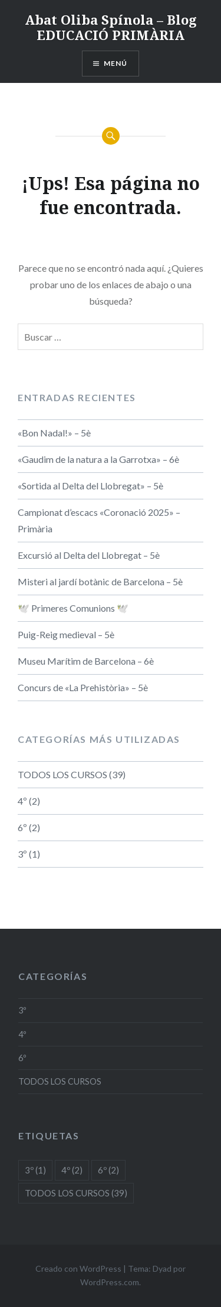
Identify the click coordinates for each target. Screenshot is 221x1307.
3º (22, 853)
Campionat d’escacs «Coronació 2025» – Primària (99, 520)
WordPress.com (109, 1282)
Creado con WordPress (78, 1268)
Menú (116, 63)
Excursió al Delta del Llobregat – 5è (89, 555)
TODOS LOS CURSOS (62, 774)
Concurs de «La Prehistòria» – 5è (83, 687)
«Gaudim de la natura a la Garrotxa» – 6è (98, 459)
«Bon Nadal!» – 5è (54, 432)
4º (22, 800)
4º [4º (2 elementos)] (72, 1170)
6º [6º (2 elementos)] (108, 1170)
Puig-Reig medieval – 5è (66, 634)
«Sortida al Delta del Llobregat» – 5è (90, 485)
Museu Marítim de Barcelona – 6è (86, 660)
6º (22, 827)
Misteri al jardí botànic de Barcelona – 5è (100, 581)
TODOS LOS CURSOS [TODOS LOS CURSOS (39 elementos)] (76, 1193)
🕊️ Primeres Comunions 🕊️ (73, 608)
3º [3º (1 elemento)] (35, 1170)
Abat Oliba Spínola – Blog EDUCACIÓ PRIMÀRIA (111, 27)
